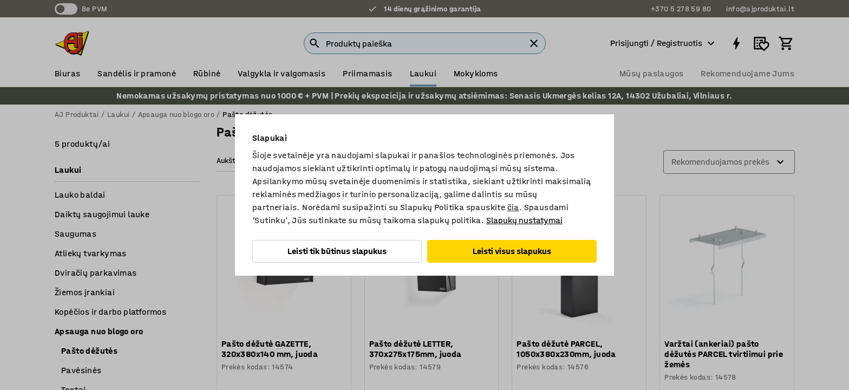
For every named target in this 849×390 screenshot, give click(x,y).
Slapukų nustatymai (524, 220)
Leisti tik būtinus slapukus (337, 251)
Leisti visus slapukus (512, 251)
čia (513, 207)
